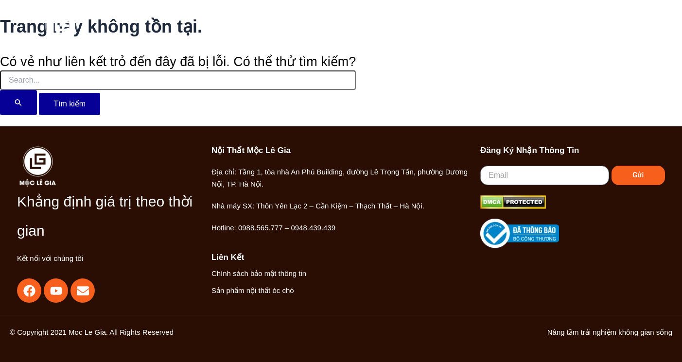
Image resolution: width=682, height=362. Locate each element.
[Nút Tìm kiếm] (18, 102)
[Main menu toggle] (628, 31)
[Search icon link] (576, 31)
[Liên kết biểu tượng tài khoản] (597, 31)
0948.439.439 (313, 228)
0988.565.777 (260, 228)
